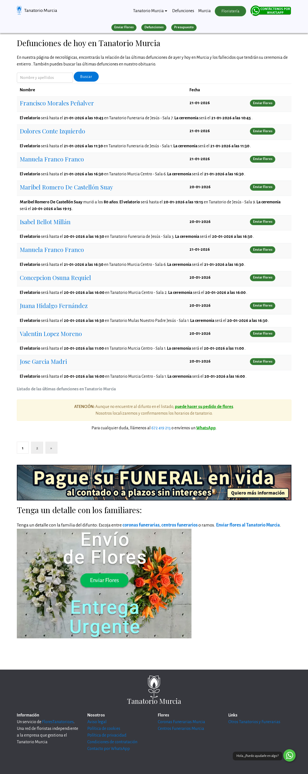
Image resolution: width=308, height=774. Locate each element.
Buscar (86, 76)
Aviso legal (97, 722)
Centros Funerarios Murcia (181, 728)
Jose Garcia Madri (43, 361)
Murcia (204, 11)
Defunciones (183, 11)
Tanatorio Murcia (40, 10)
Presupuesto (184, 27)
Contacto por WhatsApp (108, 748)
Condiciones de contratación (112, 742)
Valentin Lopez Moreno (51, 334)
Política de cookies (103, 728)
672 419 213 (161, 428)
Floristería (230, 11)
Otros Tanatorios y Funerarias (254, 722)
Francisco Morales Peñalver (57, 103)
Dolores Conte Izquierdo (52, 131)
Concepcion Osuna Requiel (55, 277)
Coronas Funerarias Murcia (181, 722)
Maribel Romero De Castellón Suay (66, 187)
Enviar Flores (124, 27)
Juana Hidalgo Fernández (54, 306)
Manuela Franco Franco (52, 159)
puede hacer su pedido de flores (204, 406)
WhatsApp (206, 428)
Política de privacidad (106, 735)
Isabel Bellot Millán (45, 222)
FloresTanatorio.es (58, 722)
